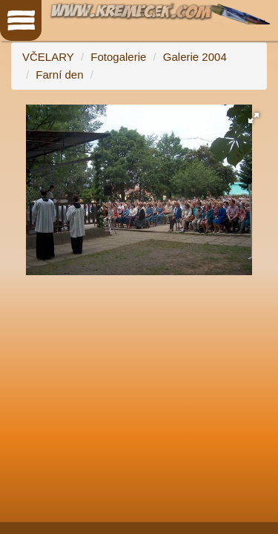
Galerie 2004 (195, 56)
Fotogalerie (118, 56)
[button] (253, 118)
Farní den (59, 74)
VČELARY (48, 56)
